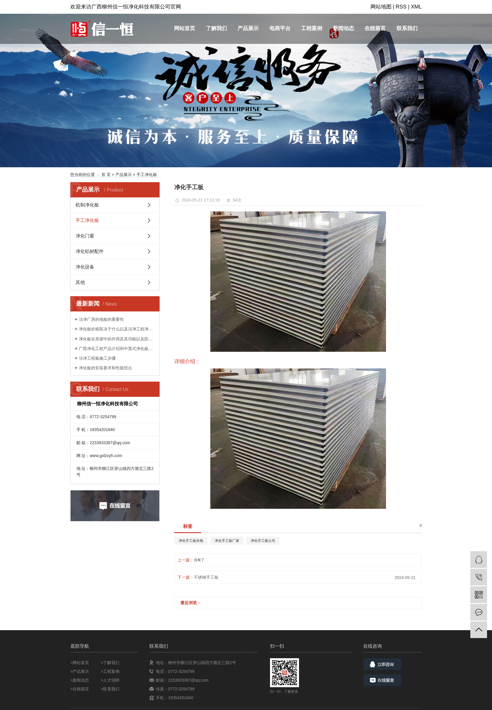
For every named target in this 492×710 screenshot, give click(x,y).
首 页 (106, 174)
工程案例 (311, 28)
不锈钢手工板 (206, 577)
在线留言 (375, 28)
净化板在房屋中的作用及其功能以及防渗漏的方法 (117, 339)
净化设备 (85, 266)
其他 (80, 282)
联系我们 (407, 28)
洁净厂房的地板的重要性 (101, 319)
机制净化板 (87, 204)
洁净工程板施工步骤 (97, 358)
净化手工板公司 (263, 541)
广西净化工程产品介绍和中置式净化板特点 (117, 348)
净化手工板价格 (191, 541)
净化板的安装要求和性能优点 (105, 368)
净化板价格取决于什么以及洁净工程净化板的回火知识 (117, 329)
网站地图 (381, 7)
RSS (401, 7)
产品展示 (248, 28)
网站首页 (184, 28)
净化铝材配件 (90, 251)
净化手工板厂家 (227, 541)
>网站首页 (79, 662)
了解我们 (216, 28)
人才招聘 (111, 680)
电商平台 (280, 28)
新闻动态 (343, 28)
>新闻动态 (79, 680)
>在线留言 (79, 689)
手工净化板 (146, 174)
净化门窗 (85, 235)
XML (416, 7)
